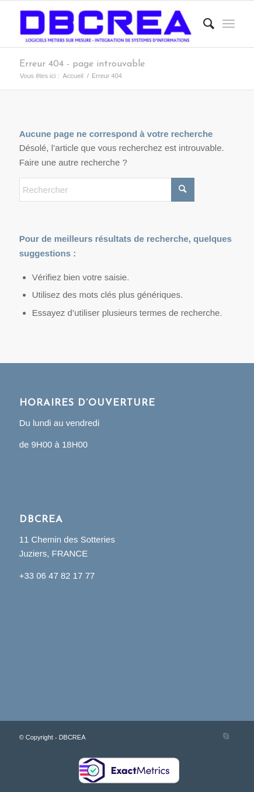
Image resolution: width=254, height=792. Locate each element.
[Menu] (228, 24)
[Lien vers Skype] (226, 736)
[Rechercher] (203, 24)
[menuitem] (203, 24)
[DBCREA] (105, 24)
